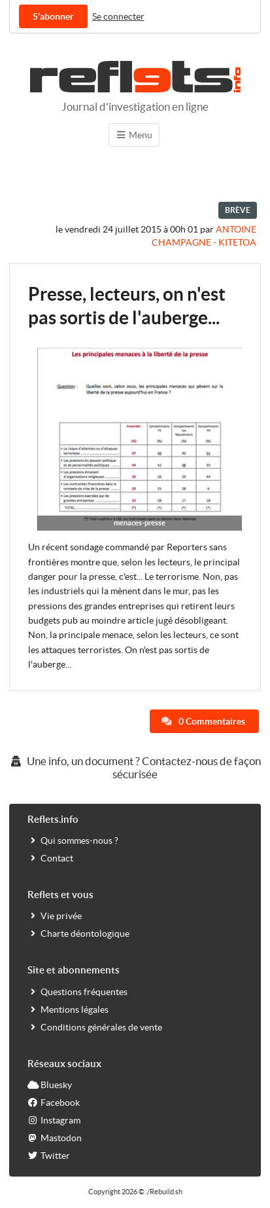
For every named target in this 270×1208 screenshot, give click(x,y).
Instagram (53, 1119)
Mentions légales (68, 1009)
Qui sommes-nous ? (72, 840)
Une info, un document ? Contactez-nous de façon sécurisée (134, 767)
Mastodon (54, 1137)
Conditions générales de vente (94, 1026)
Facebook (53, 1102)
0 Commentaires (203, 721)
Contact (50, 857)
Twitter (48, 1155)
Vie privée (54, 915)
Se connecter (118, 16)
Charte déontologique (78, 933)
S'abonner (53, 16)
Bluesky (49, 1084)
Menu (134, 135)
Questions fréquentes (77, 991)
